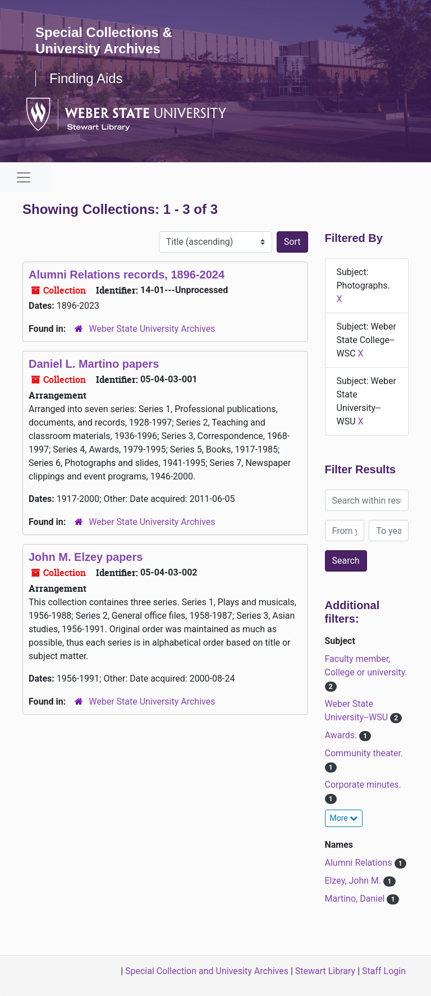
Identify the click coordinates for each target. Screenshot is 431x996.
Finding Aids (86, 78)
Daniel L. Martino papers (94, 364)
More (344, 818)
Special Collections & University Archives (103, 40)
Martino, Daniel (356, 898)
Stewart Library (325, 971)
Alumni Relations (360, 862)
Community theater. (364, 753)
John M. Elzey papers (86, 557)
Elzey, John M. (354, 880)
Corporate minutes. (363, 784)
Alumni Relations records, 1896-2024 (126, 274)
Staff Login (384, 971)
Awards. (342, 735)
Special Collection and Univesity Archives (206, 971)
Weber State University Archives (152, 328)
